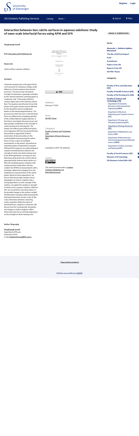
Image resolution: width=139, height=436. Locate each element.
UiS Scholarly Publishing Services (21, 18)
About (61, 19)
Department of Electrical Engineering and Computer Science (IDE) (121, 114)
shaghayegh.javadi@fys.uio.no (20, 237)
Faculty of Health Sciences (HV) (120, 92)
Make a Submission (119, 33)
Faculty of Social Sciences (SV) (120, 153)
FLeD (109, 58)
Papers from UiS (114, 65)
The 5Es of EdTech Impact (118, 54)
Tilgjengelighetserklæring (69, 262)
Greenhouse (112, 61)
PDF (60, 92)
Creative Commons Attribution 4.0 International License (59, 169)
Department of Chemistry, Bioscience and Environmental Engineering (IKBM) (119, 106)
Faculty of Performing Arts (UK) (120, 95)
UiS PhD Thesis (51, 118)
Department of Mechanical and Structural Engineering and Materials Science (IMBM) (121, 140)
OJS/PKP (80, 273)
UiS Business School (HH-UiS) (119, 160)
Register (123, 3)
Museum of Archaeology (117, 157)
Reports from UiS (114, 68)
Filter (129, 18)
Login (132, 3)
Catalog (49, 19)
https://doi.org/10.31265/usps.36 (20, 54)
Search (117, 18)
